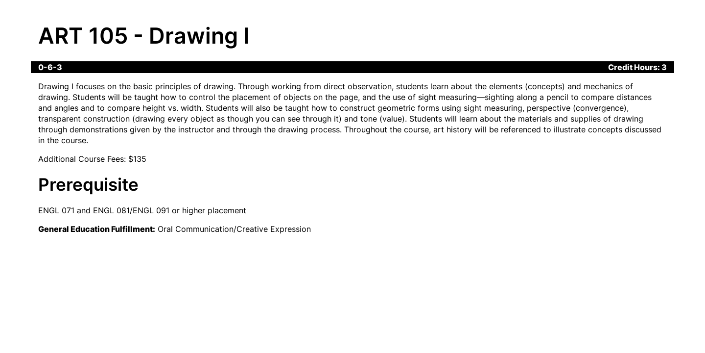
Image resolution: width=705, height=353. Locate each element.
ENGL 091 (151, 210)
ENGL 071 (56, 210)
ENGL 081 (111, 210)
